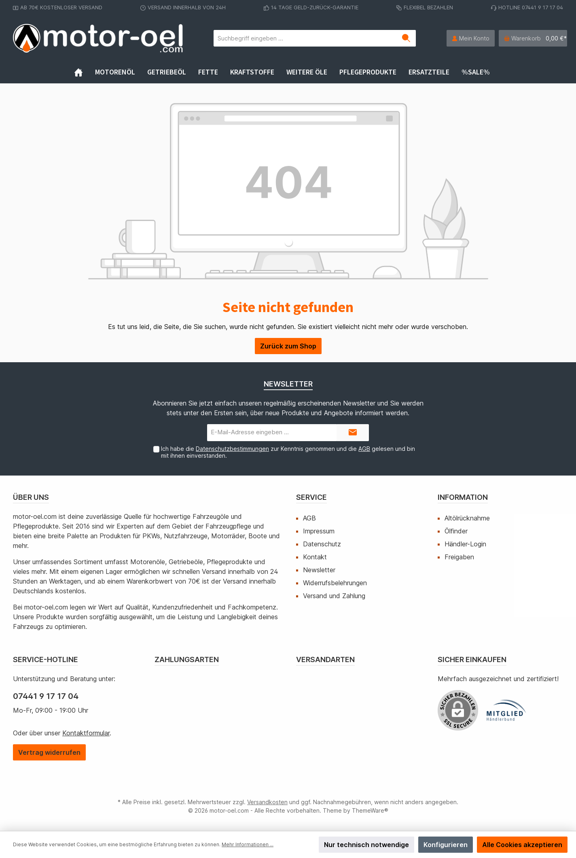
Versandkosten (267, 802)
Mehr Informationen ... (247, 844)
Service (311, 497)
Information (463, 497)
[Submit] (353, 433)
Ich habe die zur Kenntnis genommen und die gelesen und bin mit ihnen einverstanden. (288, 452)
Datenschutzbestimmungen (232, 448)
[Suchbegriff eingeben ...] (305, 38)
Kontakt (315, 557)
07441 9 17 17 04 (45, 696)
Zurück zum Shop (288, 346)
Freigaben (459, 557)
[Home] (84, 72)
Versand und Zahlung (334, 596)
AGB (364, 448)
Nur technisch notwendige (366, 845)
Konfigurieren (446, 845)
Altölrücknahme (467, 518)
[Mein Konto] (471, 38)
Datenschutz (322, 544)
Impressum (319, 531)
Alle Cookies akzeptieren (522, 845)
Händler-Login (465, 544)
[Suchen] (406, 38)
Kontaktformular (86, 733)
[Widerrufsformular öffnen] (49, 752)
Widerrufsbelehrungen (335, 583)
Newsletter (319, 570)
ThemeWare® (370, 810)
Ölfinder (456, 531)
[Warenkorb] (533, 38)
